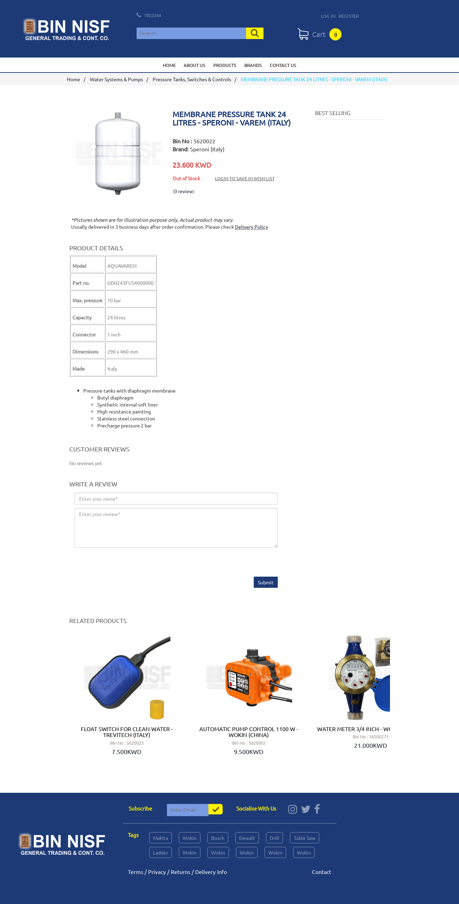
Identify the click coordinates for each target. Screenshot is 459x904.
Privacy (157, 871)
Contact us (283, 65)
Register (349, 16)
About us (194, 65)
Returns (180, 871)
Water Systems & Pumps (116, 79)
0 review (183, 191)
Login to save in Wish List (245, 178)
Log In (328, 16)
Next (381, 696)
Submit (266, 582)
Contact (321, 871)
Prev (78, 696)
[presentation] (128, 563)
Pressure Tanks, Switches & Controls (192, 79)
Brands (253, 65)
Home (169, 65)
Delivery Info (211, 871)
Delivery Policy (251, 226)
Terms (135, 871)
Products (224, 65)
